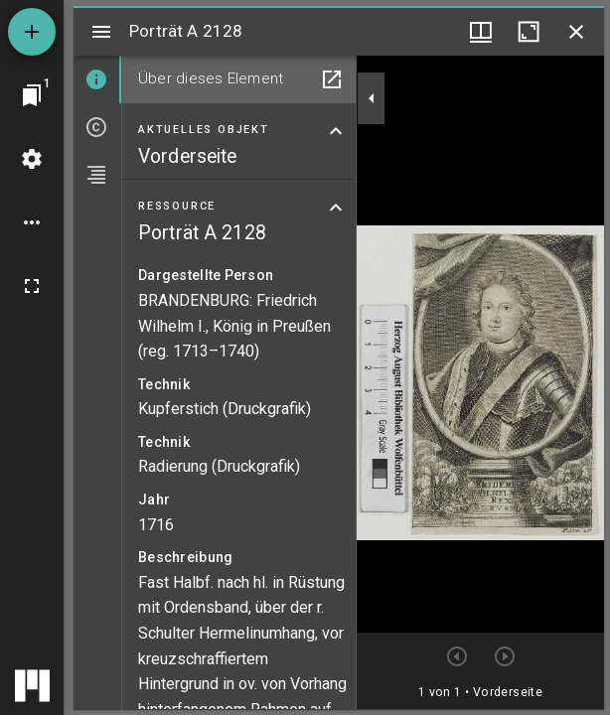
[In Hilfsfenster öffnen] (332, 79)
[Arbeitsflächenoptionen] (32, 222)
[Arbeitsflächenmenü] (32, 159)
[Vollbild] (32, 286)
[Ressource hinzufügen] (32, 32)
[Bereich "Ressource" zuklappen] (336, 207)
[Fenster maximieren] (528, 32)
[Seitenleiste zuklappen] (371, 98)
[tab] (97, 79)
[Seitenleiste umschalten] (101, 32)
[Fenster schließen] (576, 32)
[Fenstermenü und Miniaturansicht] (481, 32)
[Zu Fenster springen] (32, 95)
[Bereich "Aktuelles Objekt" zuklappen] (336, 131)
